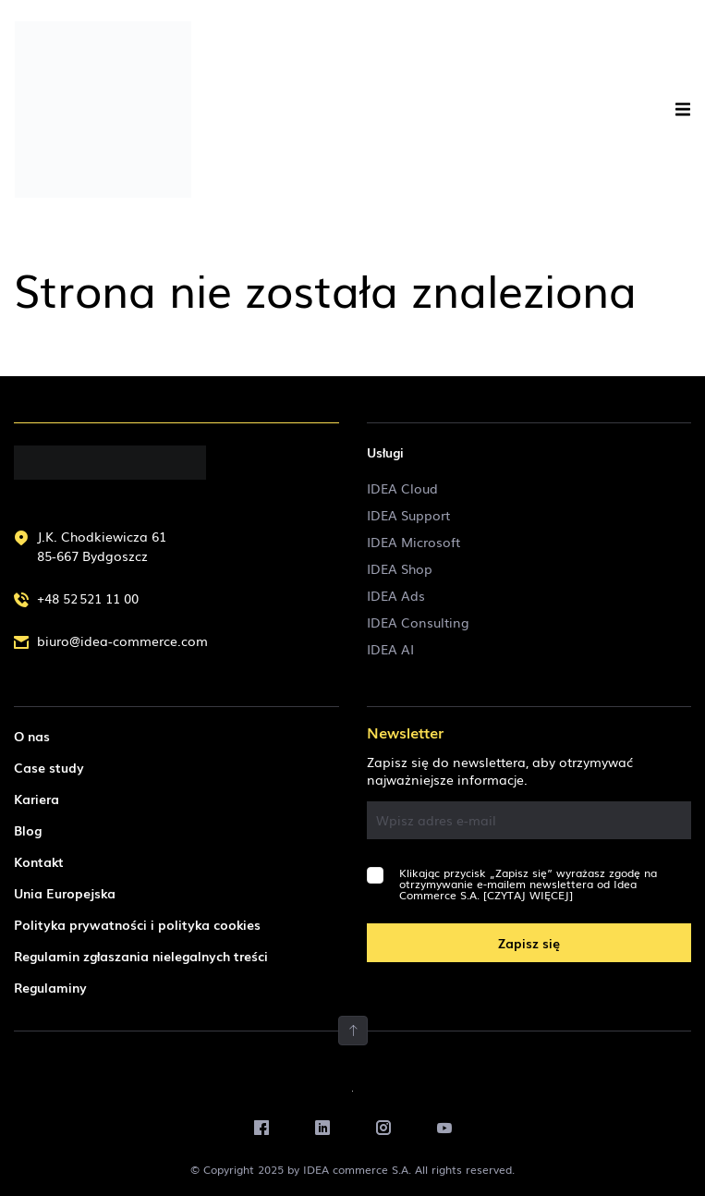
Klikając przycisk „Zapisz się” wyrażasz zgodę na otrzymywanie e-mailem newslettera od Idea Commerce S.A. (528, 883)
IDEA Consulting (418, 622)
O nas (32, 735)
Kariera (36, 798)
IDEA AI (390, 649)
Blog (28, 830)
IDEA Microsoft (413, 541)
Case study (49, 767)
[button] (682, 110)
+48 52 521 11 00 (88, 598)
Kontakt (39, 861)
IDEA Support (408, 515)
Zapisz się (529, 943)
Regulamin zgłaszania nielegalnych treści (141, 955)
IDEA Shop (399, 568)
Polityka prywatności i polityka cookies (137, 924)
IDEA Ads (396, 595)
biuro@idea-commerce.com (122, 640)
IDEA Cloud (402, 488)
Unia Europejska (64, 893)
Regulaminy (50, 987)
